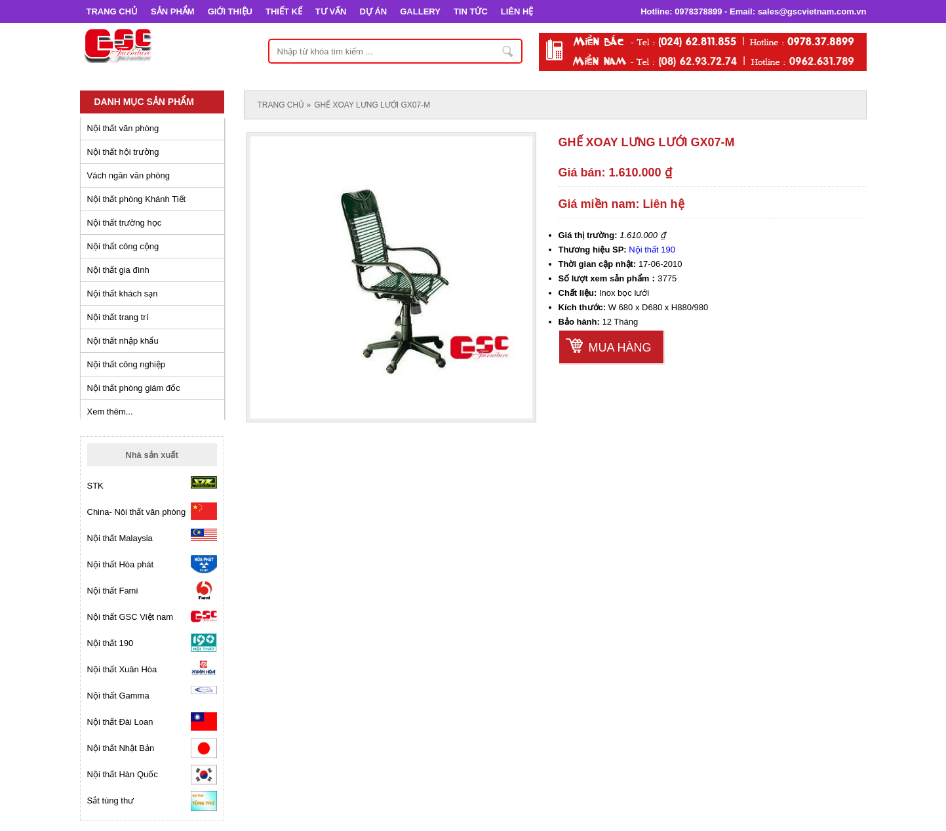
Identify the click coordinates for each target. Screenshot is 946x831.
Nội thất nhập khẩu (123, 341)
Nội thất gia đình (118, 270)
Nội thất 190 (652, 249)
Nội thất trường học (124, 223)
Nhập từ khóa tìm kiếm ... (508, 51)
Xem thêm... (110, 411)
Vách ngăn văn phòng (128, 175)
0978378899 (698, 11)
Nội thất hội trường (123, 152)
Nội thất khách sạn (122, 293)
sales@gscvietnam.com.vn (812, 11)
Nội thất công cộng (123, 246)
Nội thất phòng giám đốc (133, 388)
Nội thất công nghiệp (126, 364)
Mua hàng (620, 347)
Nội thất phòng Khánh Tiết (136, 199)
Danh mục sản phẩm (144, 101)
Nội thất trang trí (118, 317)
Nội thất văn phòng (123, 128)
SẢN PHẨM (173, 11)
